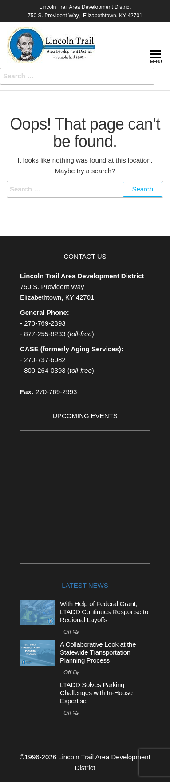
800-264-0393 (44, 370)
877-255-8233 (44, 334)
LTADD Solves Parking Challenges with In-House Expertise (96, 693)
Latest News (85, 585)
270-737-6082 (44, 359)
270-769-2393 (44, 323)
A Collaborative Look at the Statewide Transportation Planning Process (98, 652)
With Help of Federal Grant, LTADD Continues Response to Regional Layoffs (104, 611)
